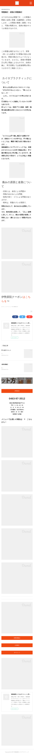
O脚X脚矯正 (4, 364)
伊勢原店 (17, 391)
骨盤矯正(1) (15, 306)
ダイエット (17, 653)
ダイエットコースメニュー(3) (7, 306)
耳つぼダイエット (6, 350)
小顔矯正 (17, 645)
